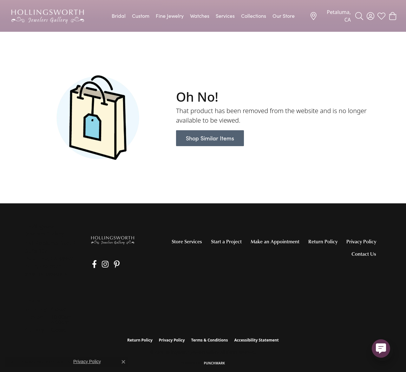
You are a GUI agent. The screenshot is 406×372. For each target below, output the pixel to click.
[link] (330, 16)
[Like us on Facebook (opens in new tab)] (92, 264)
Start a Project (226, 241)
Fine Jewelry (170, 15)
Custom (140, 15)
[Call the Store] (43, 266)
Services (225, 15)
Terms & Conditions (209, 340)
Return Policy (322, 241)
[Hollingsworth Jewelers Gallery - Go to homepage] (112, 240)
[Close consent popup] (123, 362)
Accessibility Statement (256, 340)
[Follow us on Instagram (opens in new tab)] (101, 264)
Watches (199, 15)
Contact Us (363, 253)
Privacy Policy (361, 241)
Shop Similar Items (210, 138)
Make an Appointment (275, 241)
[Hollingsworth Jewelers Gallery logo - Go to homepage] (47, 16)
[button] (359, 16)
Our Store (283, 15)
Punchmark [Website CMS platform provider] (214, 363)
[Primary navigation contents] (203, 16)
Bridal (119, 15)
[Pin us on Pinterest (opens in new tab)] (111, 264)
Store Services (187, 241)
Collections (253, 15)
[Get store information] (46, 274)
